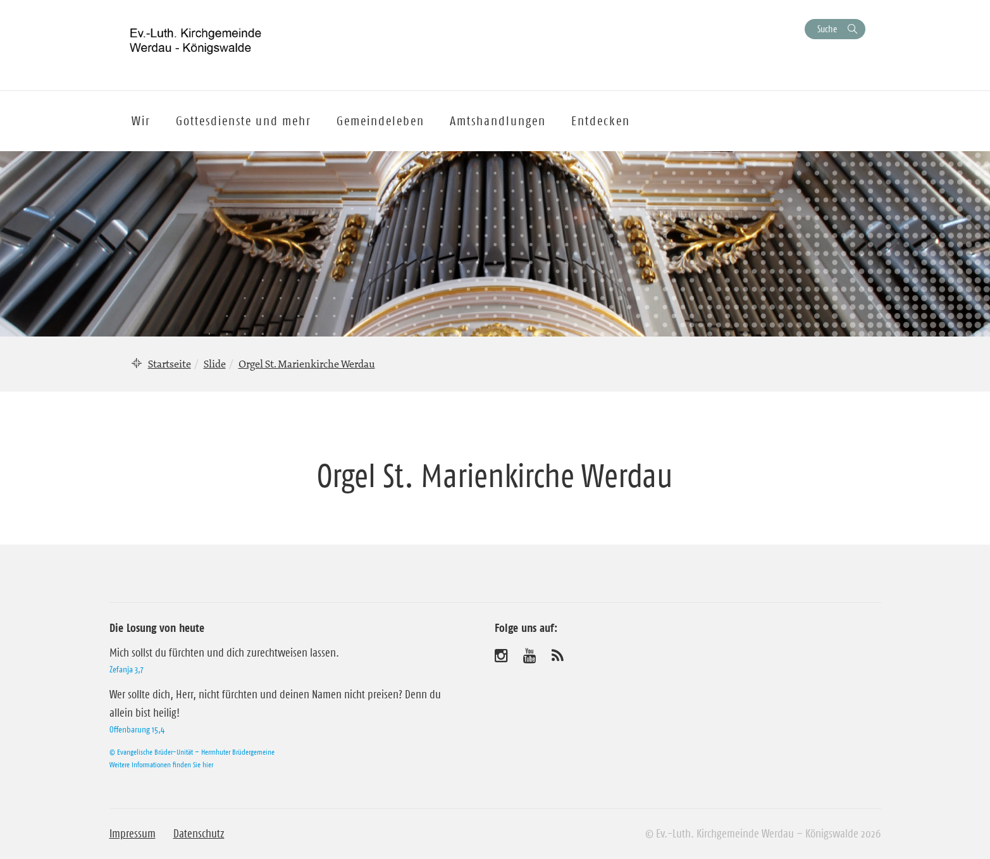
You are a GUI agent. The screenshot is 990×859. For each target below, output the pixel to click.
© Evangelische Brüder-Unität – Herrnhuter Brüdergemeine (192, 752)
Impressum (132, 834)
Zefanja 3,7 (126, 669)
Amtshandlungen (498, 120)
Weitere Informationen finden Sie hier (161, 764)
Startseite (169, 364)
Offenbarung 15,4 (136, 729)
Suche (827, 29)
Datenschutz (199, 834)
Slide (215, 364)
